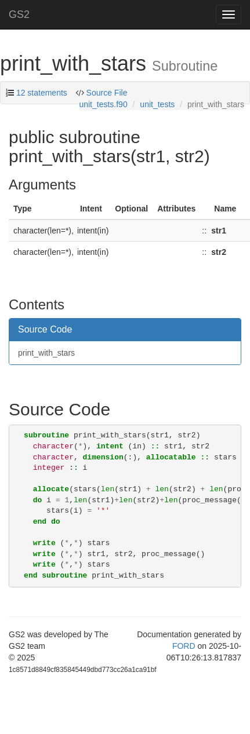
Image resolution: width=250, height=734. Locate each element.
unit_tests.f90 (103, 104)
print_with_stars (46, 352)
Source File (107, 92)
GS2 (19, 14)
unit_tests (157, 104)
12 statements (41, 92)
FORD (183, 646)
